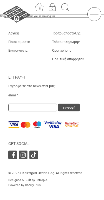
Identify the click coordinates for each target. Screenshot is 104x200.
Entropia (41, 180)
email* (13, 95)
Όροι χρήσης (61, 50)
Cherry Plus (33, 185)
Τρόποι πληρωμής (66, 42)
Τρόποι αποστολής (66, 33)
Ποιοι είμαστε (19, 42)
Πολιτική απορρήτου (68, 59)
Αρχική (13, 33)
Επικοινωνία (17, 50)
